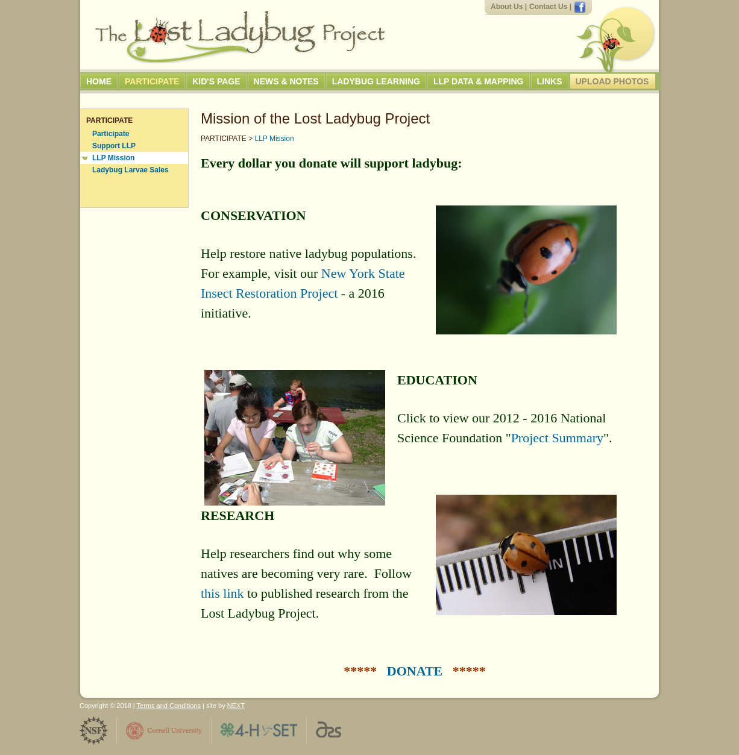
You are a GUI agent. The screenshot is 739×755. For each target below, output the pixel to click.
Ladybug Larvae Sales (130, 170)
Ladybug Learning (376, 81)
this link (222, 593)
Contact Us (548, 6)
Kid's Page (216, 81)
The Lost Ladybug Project (240, 36)
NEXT (236, 705)
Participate (152, 81)
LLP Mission (113, 158)
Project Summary (557, 437)
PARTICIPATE (224, 138)
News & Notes (286, 81)
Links (549, 81)
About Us (507, 6)
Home (99, 81)
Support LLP (114, 146)
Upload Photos (612, 81)
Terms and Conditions (169, 705)
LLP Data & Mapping (478, 81)
